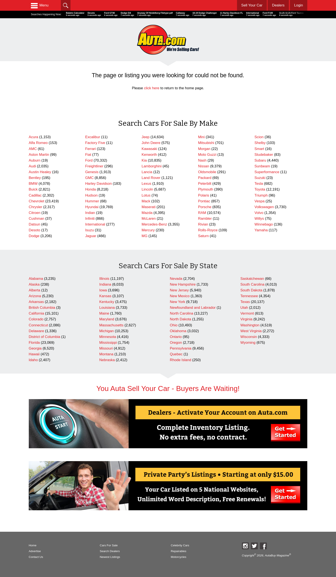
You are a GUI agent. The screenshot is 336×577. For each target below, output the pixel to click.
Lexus (146, 184)
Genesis (91, 172)
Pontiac (204, 201)
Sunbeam (262, 166)
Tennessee (249, 296)
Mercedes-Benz (154, 224)
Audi (32, 166)
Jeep (146, 137)
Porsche (204, 207)
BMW (33, 184)
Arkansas (36, 302)
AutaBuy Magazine (277, 555)
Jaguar (90, 236)
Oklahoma (178, 331)
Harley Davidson (98, 184)
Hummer (92, 201)
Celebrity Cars (180, 545)
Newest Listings (110, 557)
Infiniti (89, 219)
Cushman (36, 219)
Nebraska (107, 360)
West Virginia (251, 331)
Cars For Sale (109, 545)
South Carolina (252, 284)
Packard (204, 178)
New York (177, 302)
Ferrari (90, 149)
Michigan (106, 331)
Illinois (104, 279)
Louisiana (107, 308)
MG (144, 236)
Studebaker (264, 155)
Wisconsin (248, 337)
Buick (33, 189)
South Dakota (251, 290)
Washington (250, 325)
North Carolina (181, 313)
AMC (33, 149)
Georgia (35, 348)
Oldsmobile (207, 172)
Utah (244, 308)
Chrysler (35, 207)
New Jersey (179, 290)
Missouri (106, 348)
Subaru (260, 160)
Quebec (176, 354)
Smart (259, 149)
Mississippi (108, 343)
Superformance (267, 172)
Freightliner (94, 166)
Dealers (278, 5)
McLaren (149, 219)
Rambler (205, 219)
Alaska (34, 284)
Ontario (176, 337)
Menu (39, 5)
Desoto (34, 230)
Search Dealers (110, 551)
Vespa (260, 201)
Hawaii (34, 354)
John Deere (151, 143)
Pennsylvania (181, 348)
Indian (90, 213)
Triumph (261, 195)
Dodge (34, 236)
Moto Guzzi (207, 155)
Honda (90, 189)
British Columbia (42, 308)
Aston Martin (39, 155)
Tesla (259, 184)
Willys (259, 219)
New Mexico (180, 296)
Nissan (203, 166)
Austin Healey (40, 172)
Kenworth (149, 155)
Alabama (36, 279)
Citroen (34, 213)
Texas (245, 302)
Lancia (147, 172)
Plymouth (205, 189)
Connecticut (38, 325)
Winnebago (264, 224)
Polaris (203, 195)
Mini (201, 137)
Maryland (106, 319)
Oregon (176, 343)
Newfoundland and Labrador (193, 308)
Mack (146, 201)
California (36, 313)
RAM (202, 213)
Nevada (176, 279)
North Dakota (180, 319)
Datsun (34, 224)
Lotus (146, 195)
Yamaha (261, 230)
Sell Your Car (251, 5)
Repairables (178, 551)
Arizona (35, 296)
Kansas (105, 296)
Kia (144, 160)
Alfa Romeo (38, 143)
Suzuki (260, 178)
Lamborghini (152, 166)
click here (151, 88)
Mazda (147, 213)
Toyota (260, 189)
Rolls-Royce (208, 230)
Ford (89, 160)
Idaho (33, 360)
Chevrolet (36, 201)
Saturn (203, 236)
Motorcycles (178, 557)
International (95, 224)
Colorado (36, 319)
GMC (89, 178)
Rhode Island (180, 360)
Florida (34, 343)
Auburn (34, 160)
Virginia (246, 319)
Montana (106, 354)
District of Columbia (44, 337)
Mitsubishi (206, 143)
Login (298, 5)
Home (32, 545)
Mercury (148, 230)
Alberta (34, 290)
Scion (259, 137)
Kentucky (106, 302)
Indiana (105, 284)
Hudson (91, 195)
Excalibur (92, 137)
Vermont (247, 313)
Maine (104, 313)
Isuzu (89, 230)
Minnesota (107, 337)
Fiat (88, 155)
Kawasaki (149, 149)
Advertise (35, 551)
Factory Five (95, 143)
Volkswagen (264, 207)
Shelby (260, 143)
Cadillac (35, 195)
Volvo (259, 213)
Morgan (204, 149)
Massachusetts (111, 325)
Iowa (103, 290)
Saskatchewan (252, 279)
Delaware (36, 331)
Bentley (35, 178)
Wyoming (247, 343)
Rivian (203, 224)
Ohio (174, 325)
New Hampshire (183, 284)
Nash (202, 160)
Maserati (149, 207)
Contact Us (36, 557)
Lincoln (147, 189)
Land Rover (151, 178)
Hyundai (91, 207)
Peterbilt (204, 184)
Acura (33, 137)
